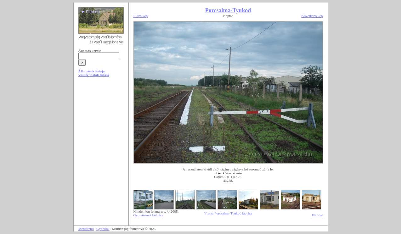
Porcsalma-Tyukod (228, 10)
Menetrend (86, 229)
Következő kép (312, 16)
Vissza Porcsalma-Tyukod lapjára (228, 213)
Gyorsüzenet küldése (148, 215)
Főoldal (317, 215)
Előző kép (140, 16)
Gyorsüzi (103, 229)
